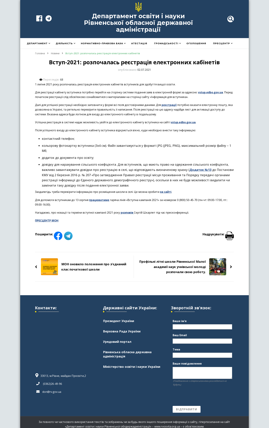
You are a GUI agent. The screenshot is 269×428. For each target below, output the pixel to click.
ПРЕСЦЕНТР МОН (46, 220)
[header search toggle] (230, 19)
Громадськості (166, 43)
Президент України (118, 321)
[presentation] (198, 396)
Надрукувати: (218, 234)
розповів (127, 212)
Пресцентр (221, 43)
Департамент (37, 43)
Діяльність (64, 43)
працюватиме (99, 200)
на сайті (165, 192)
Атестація (139, 43)
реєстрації (169, 105)
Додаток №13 (200, 170)
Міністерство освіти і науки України (131, 367)
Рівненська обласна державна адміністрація (127, 354)
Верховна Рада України (122, 331)
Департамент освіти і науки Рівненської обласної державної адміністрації (138, 22)
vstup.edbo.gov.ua (210, 92)
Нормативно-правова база (102, 43)
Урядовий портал (117, 342)
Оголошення (196, 43)
